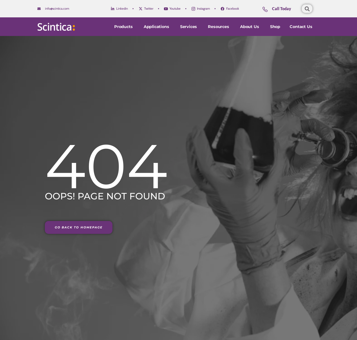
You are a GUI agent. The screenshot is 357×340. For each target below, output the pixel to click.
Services (188, 26)
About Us (249, 26)
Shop (275, 26)
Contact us (301, 26)
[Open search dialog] (307, 8)
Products (122, 26)
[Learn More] (281, 10)
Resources (218, 26)
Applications (155, 26)
